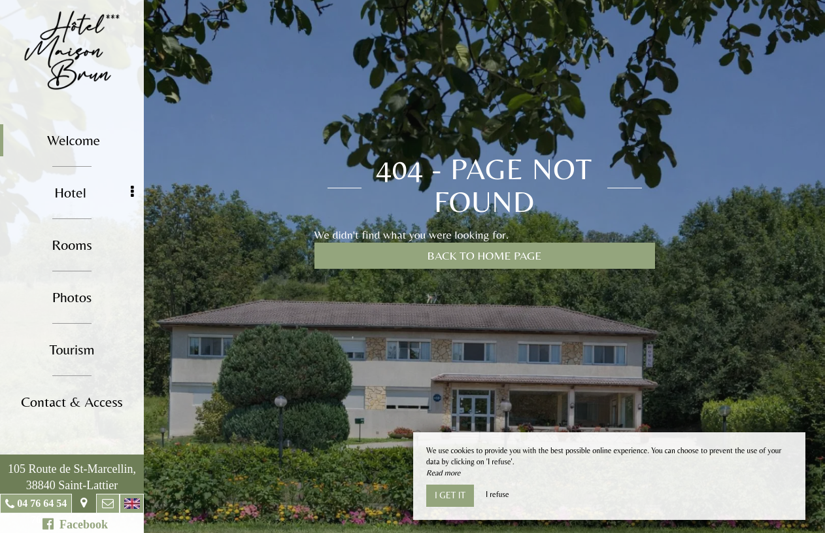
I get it (450, 495)
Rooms (72, 245)
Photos (72, 297)
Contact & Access (72, 402)
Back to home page (485, 255)
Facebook (75, 524)
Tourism (71, 349)
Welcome (73, 140)
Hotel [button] (94, 192)
